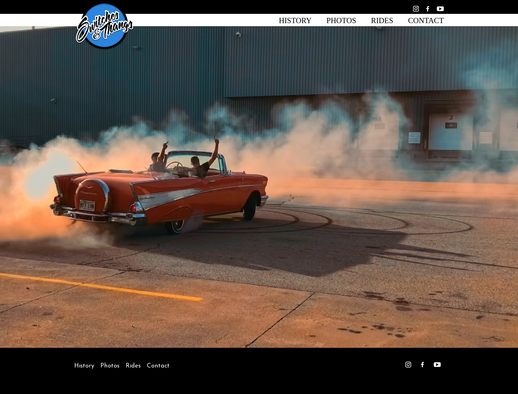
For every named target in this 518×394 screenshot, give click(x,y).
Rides (382, 20)
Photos (341, 20)
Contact (426, 20)
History (295, 20)
